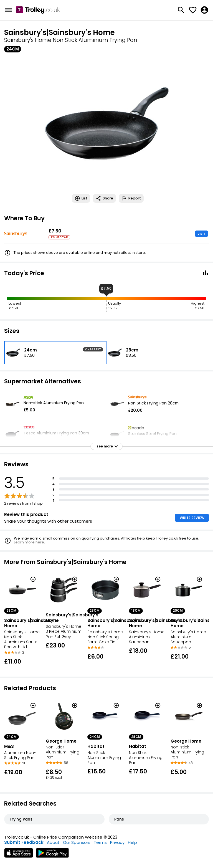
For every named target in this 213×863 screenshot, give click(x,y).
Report (131, 198)
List (81, 198)
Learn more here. (29, 542)
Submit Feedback (24, 842)
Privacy (117, 842)
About (53, 842)
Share (104, 198)
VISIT (201, 233)
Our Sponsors (76, 842)
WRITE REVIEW (192, 517)
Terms (100, 842)
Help (132, 842)
